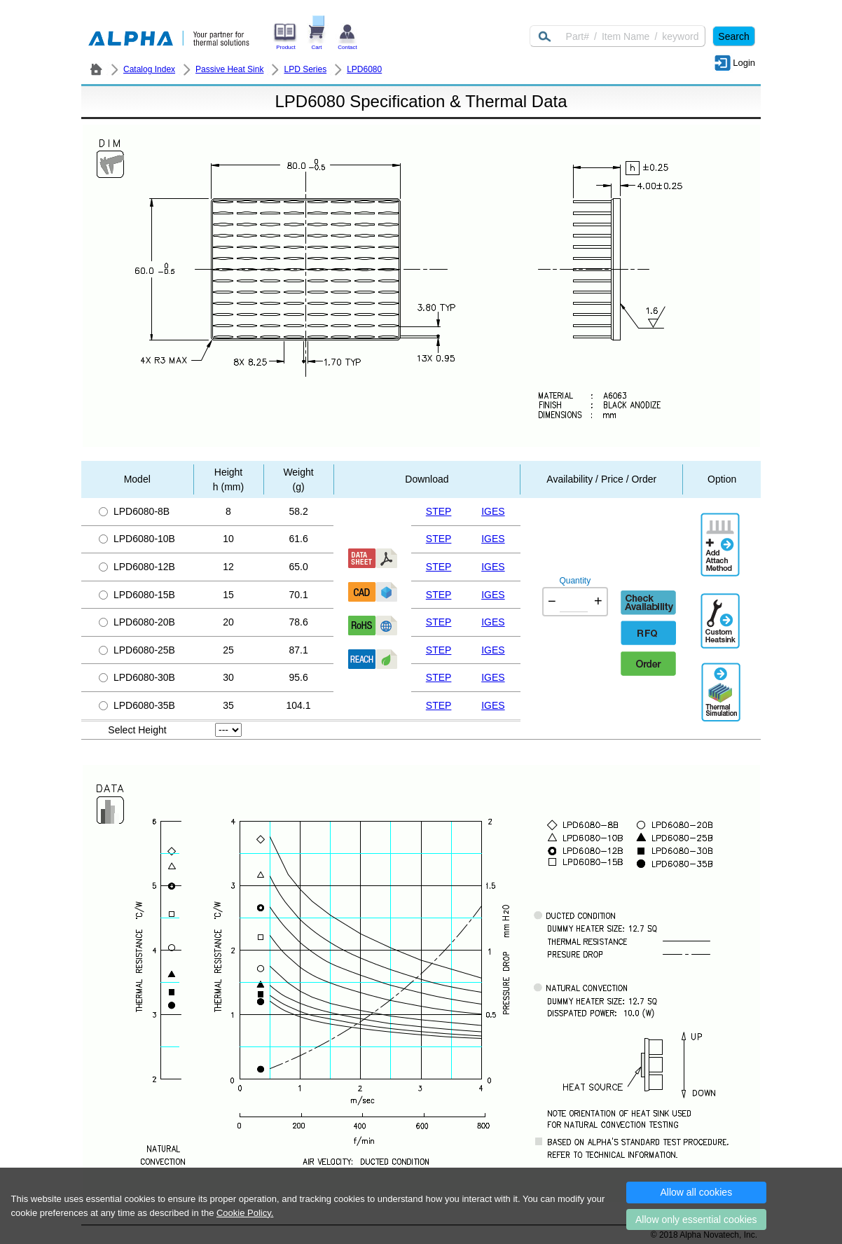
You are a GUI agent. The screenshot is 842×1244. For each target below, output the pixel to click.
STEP (439, 511)
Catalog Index (149, 69)
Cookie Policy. (244, 1213)
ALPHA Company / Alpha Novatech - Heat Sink (96, 69)
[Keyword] (617, 36)
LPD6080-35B (137, 705)
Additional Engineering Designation (721, 615)
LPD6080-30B (137, 677)
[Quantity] (574, 601)
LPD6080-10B (137, 538)
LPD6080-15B (137, 594)
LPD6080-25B (137, 650)
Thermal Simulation (721, 677)
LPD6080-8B (134, 511)
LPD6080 (364, 69)
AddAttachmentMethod (721, 534)
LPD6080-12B (137, 566)
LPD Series (305, 69)
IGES (492, 511)
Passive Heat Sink (229, 69)
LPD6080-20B (137, 622)
